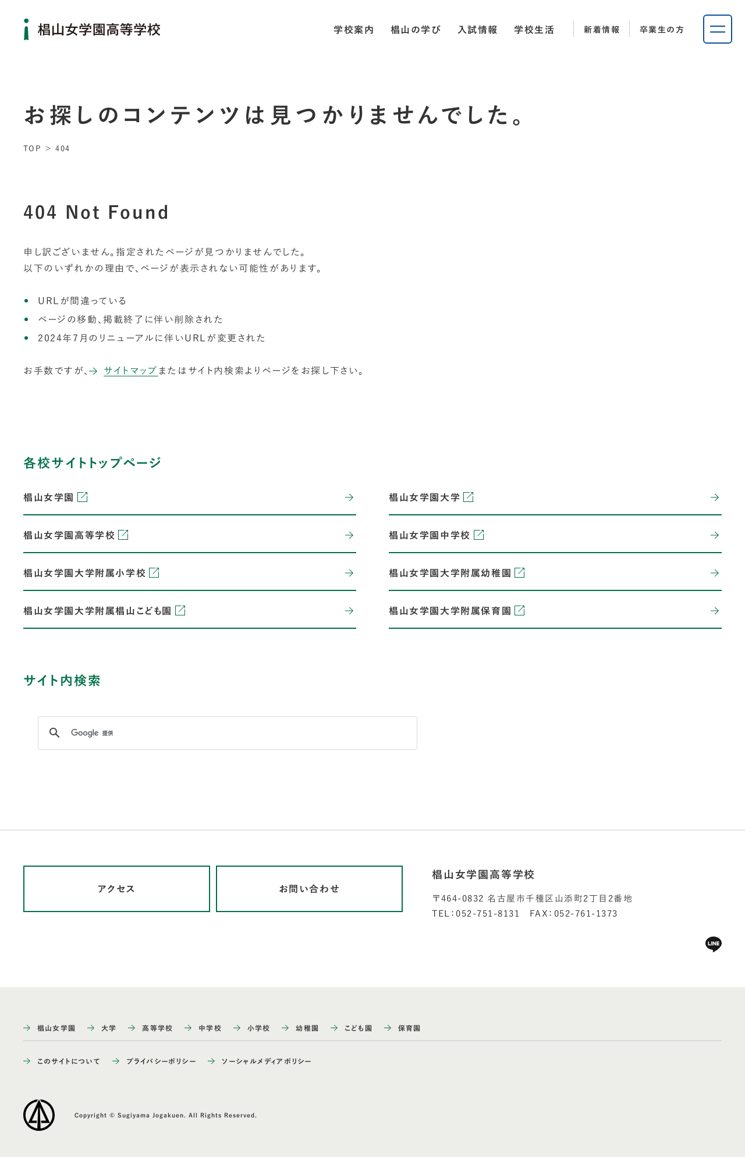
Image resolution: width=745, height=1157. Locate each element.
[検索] (226, 733)
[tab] (354, 30)
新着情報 (602, 30)
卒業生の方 (662, 30)
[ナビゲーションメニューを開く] (717, 29)
